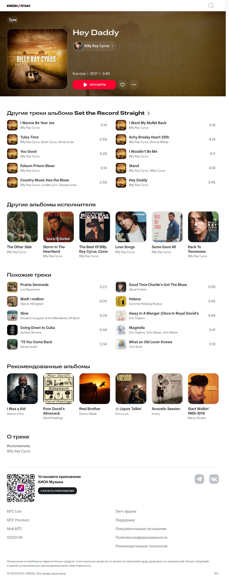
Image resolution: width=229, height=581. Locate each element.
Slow (24, 313)
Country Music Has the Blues (44, 180)
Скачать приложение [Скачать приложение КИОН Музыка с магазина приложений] (57, 490)
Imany (156, 414)
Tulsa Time (29, 137)
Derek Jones (66, 142)
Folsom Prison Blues (37, 166)
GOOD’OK (15, 537)
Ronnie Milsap (159, 142)
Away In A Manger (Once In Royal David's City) (164, 313)
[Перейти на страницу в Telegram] (199, 479)
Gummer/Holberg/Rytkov (145, 304)
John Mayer (154, 332)
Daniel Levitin (28, 347)
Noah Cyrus (49, 142)
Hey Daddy (138, 180)
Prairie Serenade (34, 284)
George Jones (68, 185)
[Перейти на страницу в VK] (214, 479)
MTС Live (14, 511)
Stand (134, 166)
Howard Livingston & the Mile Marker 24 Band (49, 318)
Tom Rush (135, 347)
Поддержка (125, 520)
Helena (135, 299)
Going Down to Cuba (37, 327)
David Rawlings (53, 418)
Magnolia (137, 327)
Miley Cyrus (157, 171)
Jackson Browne (30, 332)
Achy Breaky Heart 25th (149, 137)
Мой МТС (14, 529)
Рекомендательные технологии (141, 546)
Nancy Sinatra (197, 418)
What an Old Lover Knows (150, 342)
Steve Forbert (137, 289)
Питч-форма (126, 511)
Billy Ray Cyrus (30, 128)
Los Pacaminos (30, 289)
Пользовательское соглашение (141, 529)
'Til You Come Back (36, 342)
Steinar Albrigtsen (32, 304)
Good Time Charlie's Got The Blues (158, 284)
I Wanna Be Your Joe (37, 123)
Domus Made (88, 414)
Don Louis (122, 414)
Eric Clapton (137, 318)
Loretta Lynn (49, 185)
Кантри (79, 73)
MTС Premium (18, 520)
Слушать (94, 84)
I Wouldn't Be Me (143, 151)
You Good (28, 151)
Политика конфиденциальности (141, 537)
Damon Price (15, 414)
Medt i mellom (32, 299)
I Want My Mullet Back (147, 123)
